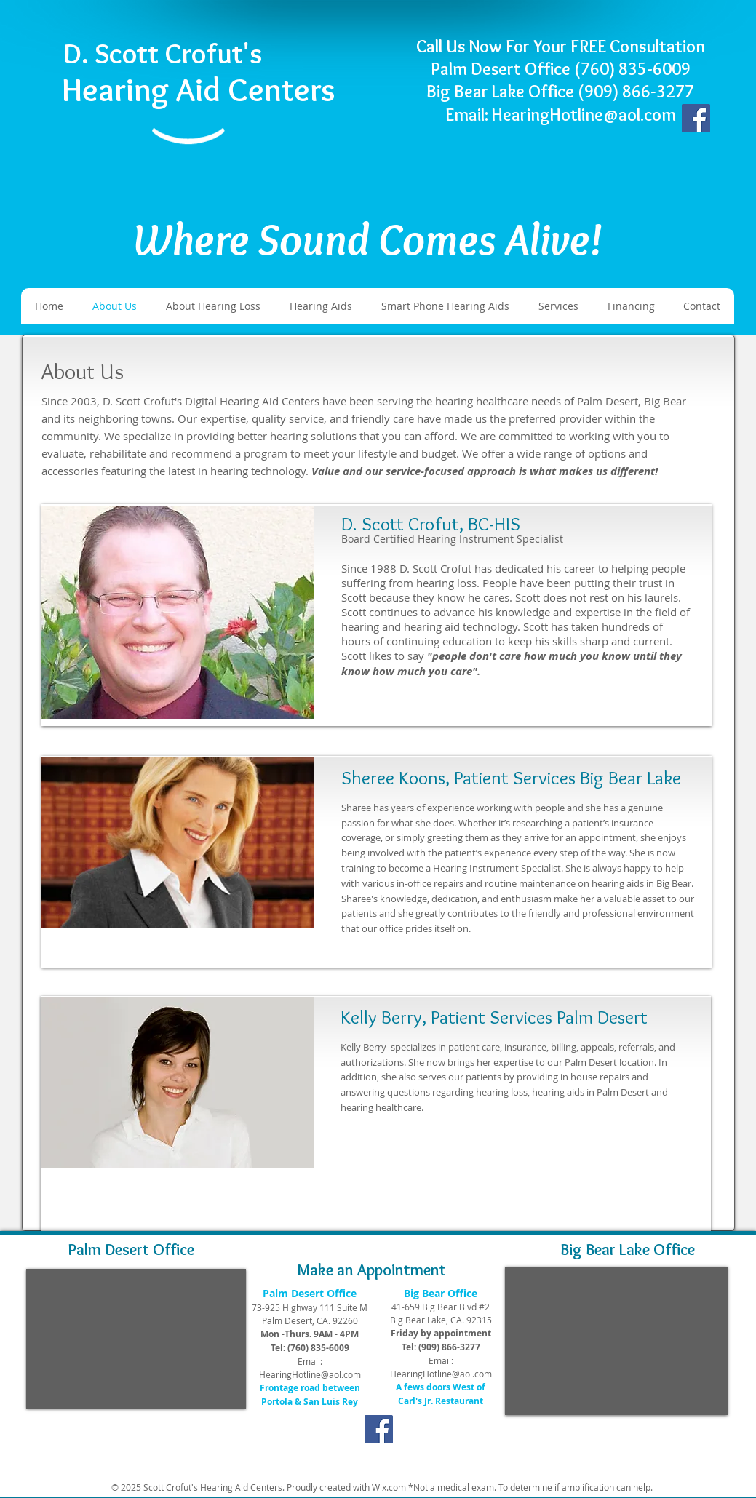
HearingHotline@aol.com (310, 1374)
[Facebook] (696, 118)
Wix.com (389, 1487)
